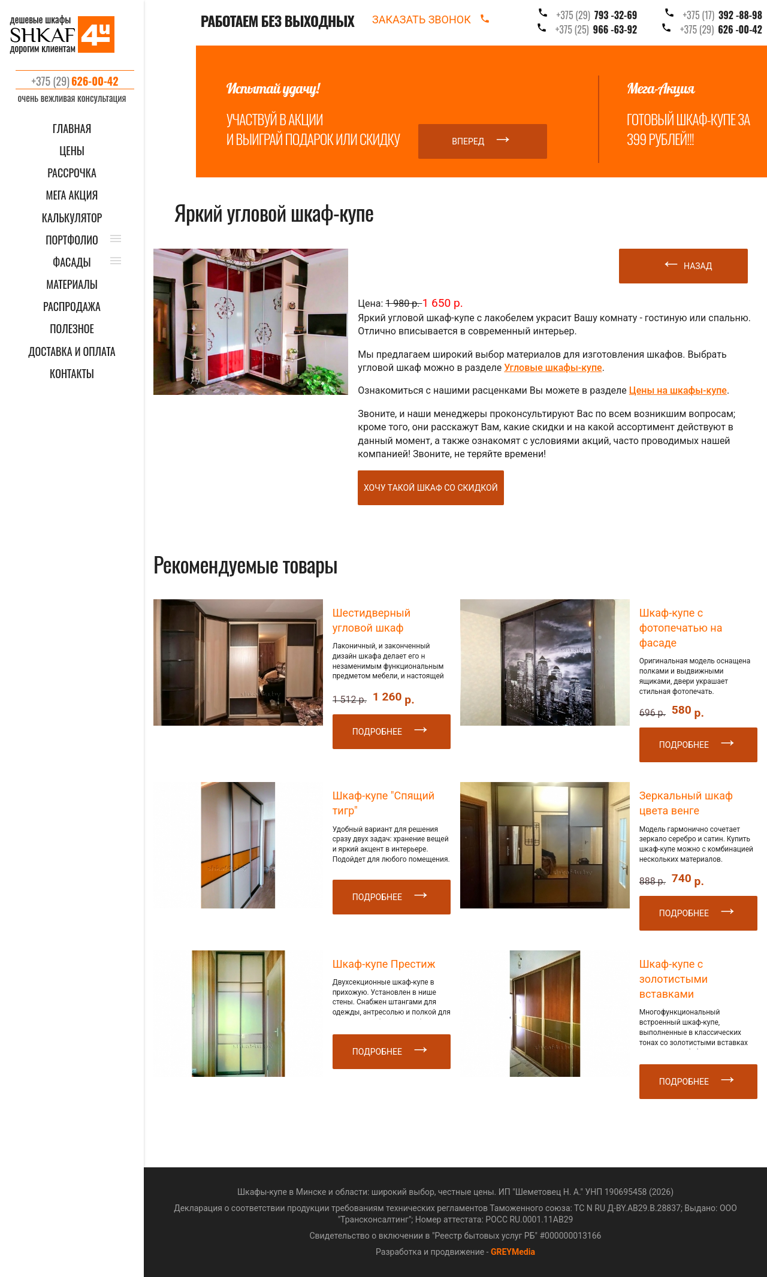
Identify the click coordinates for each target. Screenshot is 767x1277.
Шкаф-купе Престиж (384, 964)
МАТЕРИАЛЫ (71, 284)
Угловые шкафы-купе (553, 367)
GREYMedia (513, 1252)
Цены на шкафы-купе (678, 390)
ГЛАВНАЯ (72, 128)
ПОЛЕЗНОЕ (72, 328)
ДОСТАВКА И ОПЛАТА (71, 351)
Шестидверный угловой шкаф (372, 620)
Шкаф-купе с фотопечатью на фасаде (681, 627)
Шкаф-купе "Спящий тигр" (384, 803)
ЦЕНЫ (71, 150)
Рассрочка (71, 172)
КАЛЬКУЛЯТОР (72, 217)
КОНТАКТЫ (72, 373)
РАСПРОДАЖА (72, 306)
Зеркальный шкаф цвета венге (686, 803)
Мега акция (72, 195)
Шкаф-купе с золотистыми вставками (673, 979)
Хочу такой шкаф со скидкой (431, 488)
